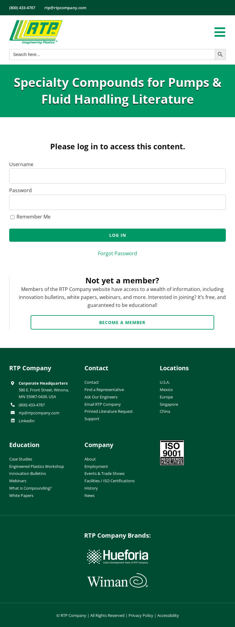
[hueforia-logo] (117, 552)
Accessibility (168, 615)
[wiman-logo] (117, 575)
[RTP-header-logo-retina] (36, 22)
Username (21, 164)
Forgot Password (117, 253)
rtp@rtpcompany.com (39, 413)
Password (20, 190)
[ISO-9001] (172, 442)
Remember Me (30, 216)
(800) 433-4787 (32, 405)
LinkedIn (27, 421)
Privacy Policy (141, 615)
